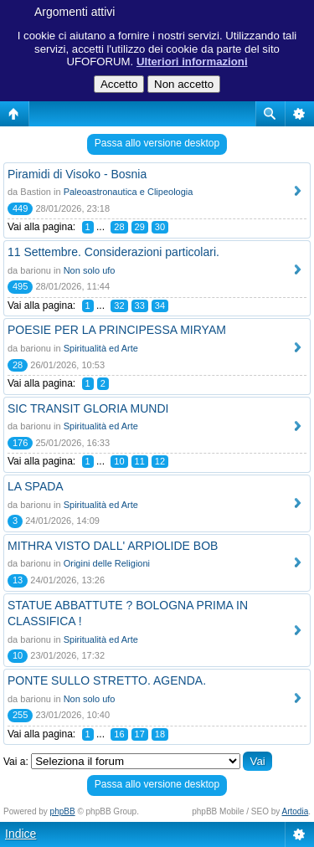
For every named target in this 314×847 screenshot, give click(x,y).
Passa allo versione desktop (157, 143)
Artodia (295, 811)
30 (160, 227)
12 (160, 461)
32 (119, 305)
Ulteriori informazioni (192, 61)
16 (119, 734)
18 (160, 734)
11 (140, 461)
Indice (20, 833)
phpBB (62, 811)
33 (140, 305)
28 (119, 227)
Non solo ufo (90, 270)
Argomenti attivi (74, 11)
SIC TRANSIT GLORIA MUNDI (88, 408)
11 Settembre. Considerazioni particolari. (113, 252)
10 (119, 461)
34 (160, 305)
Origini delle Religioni (107, 563)
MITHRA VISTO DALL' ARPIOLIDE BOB (113, 545)
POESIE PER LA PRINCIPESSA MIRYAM (117, 329)
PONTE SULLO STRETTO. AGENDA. (107, 680)
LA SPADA (36, 486)
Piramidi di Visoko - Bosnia (77, 174)
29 (140, 227)
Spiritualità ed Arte (101, 348)
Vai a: (15, 761)
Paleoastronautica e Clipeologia (128, 192)
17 (140, 734)
